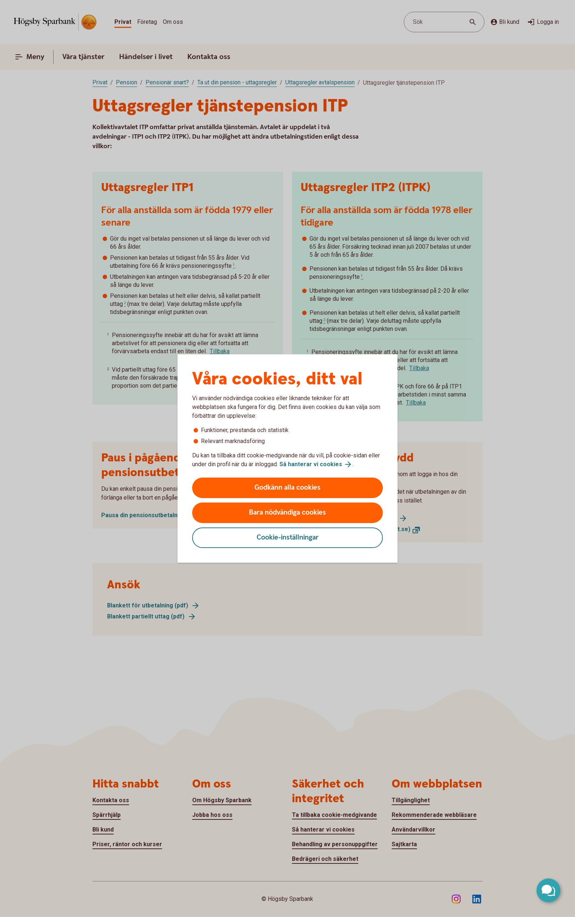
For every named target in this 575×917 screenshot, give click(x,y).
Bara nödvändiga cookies (287, 512)
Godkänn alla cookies (287, 487)
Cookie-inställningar (288, 537)
